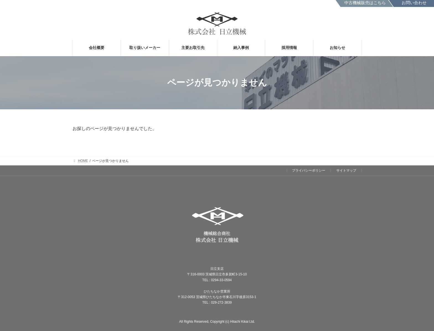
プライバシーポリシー (308, 170)
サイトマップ (346, 170)
